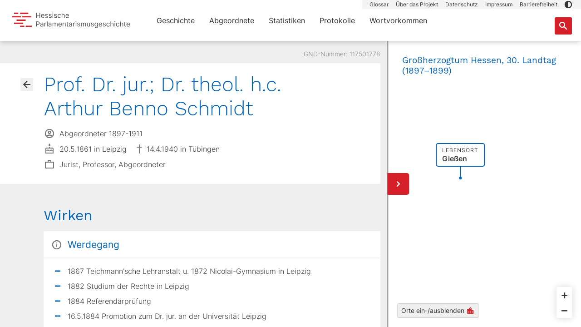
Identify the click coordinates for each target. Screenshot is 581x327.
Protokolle (337, 20)
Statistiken (287, 20)
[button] (568, 4)
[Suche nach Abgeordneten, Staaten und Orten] (563, 26)
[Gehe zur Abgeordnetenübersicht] (26, 84)
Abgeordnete (231, 20)
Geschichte (176, 20)
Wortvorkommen (398, 20)
